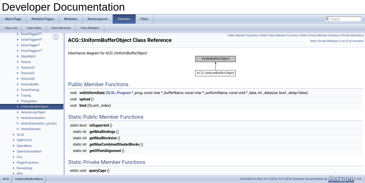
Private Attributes (352, 35)
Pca (19, 157)
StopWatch (28, 56)
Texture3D (28, 79)
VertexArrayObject (33, 112)
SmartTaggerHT (31, 39)
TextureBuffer (30, 84)
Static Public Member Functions (279, 35)
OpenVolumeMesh (29, 151)
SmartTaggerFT (31, 34)
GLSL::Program (119, 93)
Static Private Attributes (324, 41)
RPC (20, 174)
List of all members (352, 41)
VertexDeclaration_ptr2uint (39, 123)
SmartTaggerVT (31, 51)
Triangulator (29, 101)
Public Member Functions (243, 35)
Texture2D (28, 73)
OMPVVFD (24, 140)
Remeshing (24, 168)
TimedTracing (30, 90)
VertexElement (31, 129)
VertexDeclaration (33, 118)
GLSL (21, 134)
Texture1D (28, 67)
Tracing (26, 95)
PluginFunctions (27, 162)
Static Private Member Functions (319, 35)
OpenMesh (24, 146)
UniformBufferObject (34, 107)
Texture (26, 62)
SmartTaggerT (30, 45)
